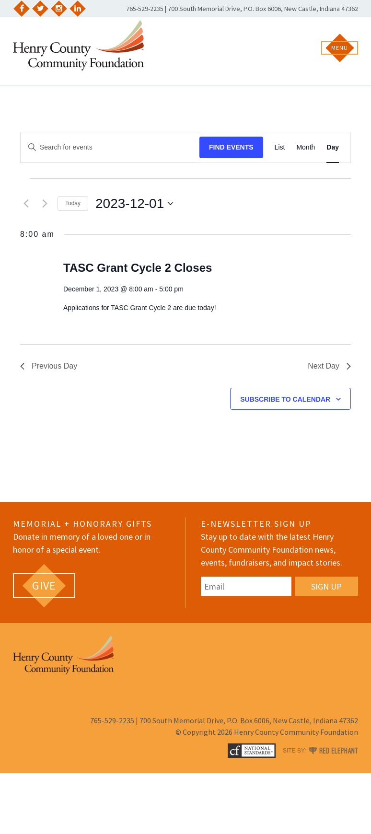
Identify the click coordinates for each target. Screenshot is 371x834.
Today (73, 203)
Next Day (329, 366)
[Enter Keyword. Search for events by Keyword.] (110, 147)
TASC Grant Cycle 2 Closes (137, 267)
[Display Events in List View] (280, 147)
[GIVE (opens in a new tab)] (44, 585)
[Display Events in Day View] (332, 147)
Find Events (231, 147)
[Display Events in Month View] (305, 147)
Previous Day (48, 366)
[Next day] (44, 203)
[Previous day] (26, 203)
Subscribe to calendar (285, 399)
